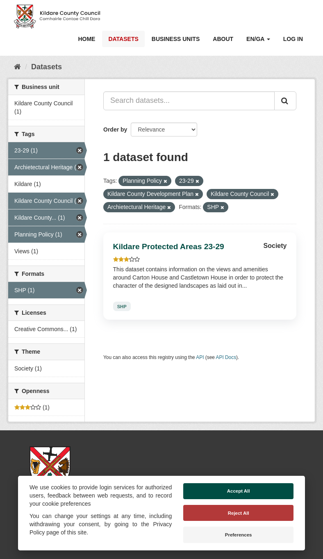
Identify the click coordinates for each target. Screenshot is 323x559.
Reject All (238, 513)
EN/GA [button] (258, 39)
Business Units (176, 39)
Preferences (238, 534)
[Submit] (285, 100)
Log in (293, 39)
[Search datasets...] (189, 100)
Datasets (123, 39)
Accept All (238, 491)
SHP (122, 306)
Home (86, 39)
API (200, 357)
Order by (115, 129)
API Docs (226, 357)
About (223, 39)
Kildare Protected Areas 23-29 (168, 246)
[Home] (17, 67)
